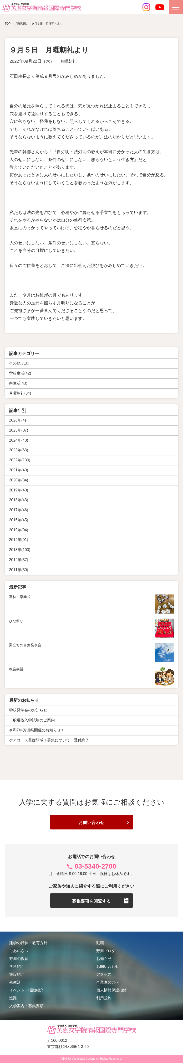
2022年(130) (19, 460)
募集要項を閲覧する (91, 901)
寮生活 (15, 982)
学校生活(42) (20, 373)
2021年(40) (18, 470)
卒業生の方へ (107, 982)
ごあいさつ (18, 951)
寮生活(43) (18, 383)
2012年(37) (18, 560)
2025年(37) (18, 430)
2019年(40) (18, 490)
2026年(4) (17, 420)
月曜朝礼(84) (20, 393)
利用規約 (104, 998)
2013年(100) (19, 550)
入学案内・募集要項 (26, 1006)
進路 (13, 998)
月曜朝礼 (68, 61)
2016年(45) (18, 520)
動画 (100, 943)
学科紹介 (17, 966)
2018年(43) (18, 500)
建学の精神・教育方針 (28, 943)
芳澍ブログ (105, 951)
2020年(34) (18, 480)
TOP (7, 23)
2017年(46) (18, 510)
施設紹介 (17, 974)
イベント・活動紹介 (26, 990)
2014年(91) (18, 540)
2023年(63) (18, 450)
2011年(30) (18, 570)
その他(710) (19, 363)
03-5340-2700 (95, 866)
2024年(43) (18, 440)
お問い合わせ (91, 822)
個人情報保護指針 (111, 990)
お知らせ (104, 959)
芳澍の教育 (18, 959)
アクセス (104, 974)
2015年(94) (18, 530)
